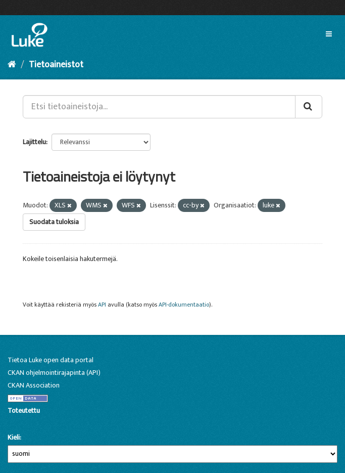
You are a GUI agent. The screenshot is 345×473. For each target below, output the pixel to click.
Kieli (14, 438)
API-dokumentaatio (184, 305)
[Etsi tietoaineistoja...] (159, 106)
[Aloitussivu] (12, 64)
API (102, 305)
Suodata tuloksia (54, 222)
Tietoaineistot (56, 64)
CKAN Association (34, 385)
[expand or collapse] (328, 34)
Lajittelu (34, 142)
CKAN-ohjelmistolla (25, 422)
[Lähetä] (308, 106)
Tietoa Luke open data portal (50, 360)
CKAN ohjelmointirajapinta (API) (54, 372)
